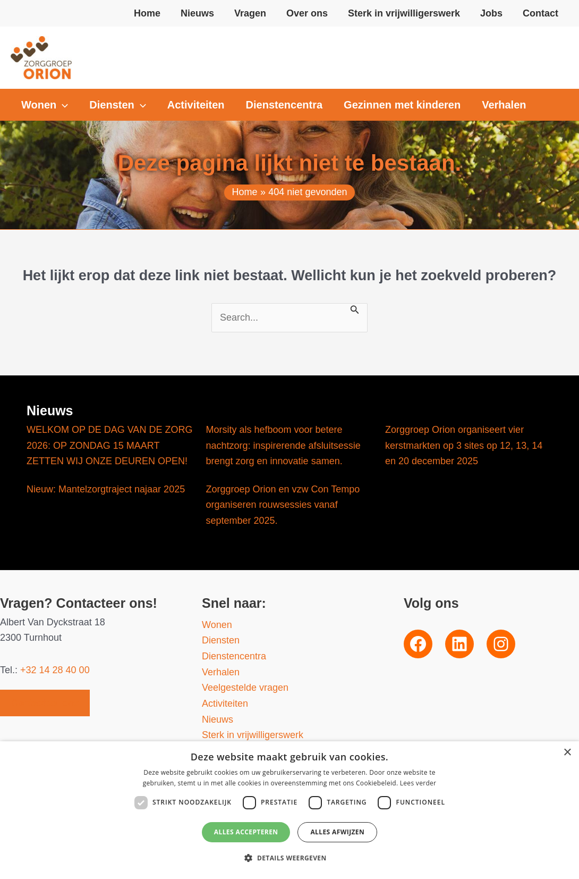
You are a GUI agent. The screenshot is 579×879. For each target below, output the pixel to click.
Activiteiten (225, 703)
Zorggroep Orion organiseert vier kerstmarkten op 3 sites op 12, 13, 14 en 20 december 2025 (463, 445)
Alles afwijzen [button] (337, 831)
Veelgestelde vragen (245, 687)
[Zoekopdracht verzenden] (355, 308)
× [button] (567, 753)
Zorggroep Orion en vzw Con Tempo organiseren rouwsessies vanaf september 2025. (283, 505)
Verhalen (221, 672)
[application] (62, 105)
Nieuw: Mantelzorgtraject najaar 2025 (106, 489)
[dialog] (289, 810)
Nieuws (217, 719)
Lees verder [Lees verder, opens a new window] (418, 783)
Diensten (221, 640)
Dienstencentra (234, 656)
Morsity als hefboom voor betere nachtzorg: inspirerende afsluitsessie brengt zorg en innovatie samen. (283, 445)
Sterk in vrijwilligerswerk (252, 735)
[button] (45, 105)
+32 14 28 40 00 (55, 670)
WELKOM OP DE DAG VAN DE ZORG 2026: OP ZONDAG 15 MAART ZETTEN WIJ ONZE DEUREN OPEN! (109, 445)
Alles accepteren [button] (246, 831)
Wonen (217, 625)
